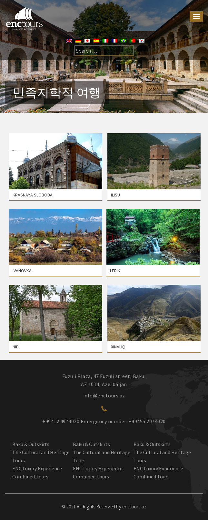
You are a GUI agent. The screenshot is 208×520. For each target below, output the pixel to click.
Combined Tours (30, 476)
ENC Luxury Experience (37, 468)
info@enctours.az (104, 395)
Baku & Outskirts (30, 444)
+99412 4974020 (60, 421)
